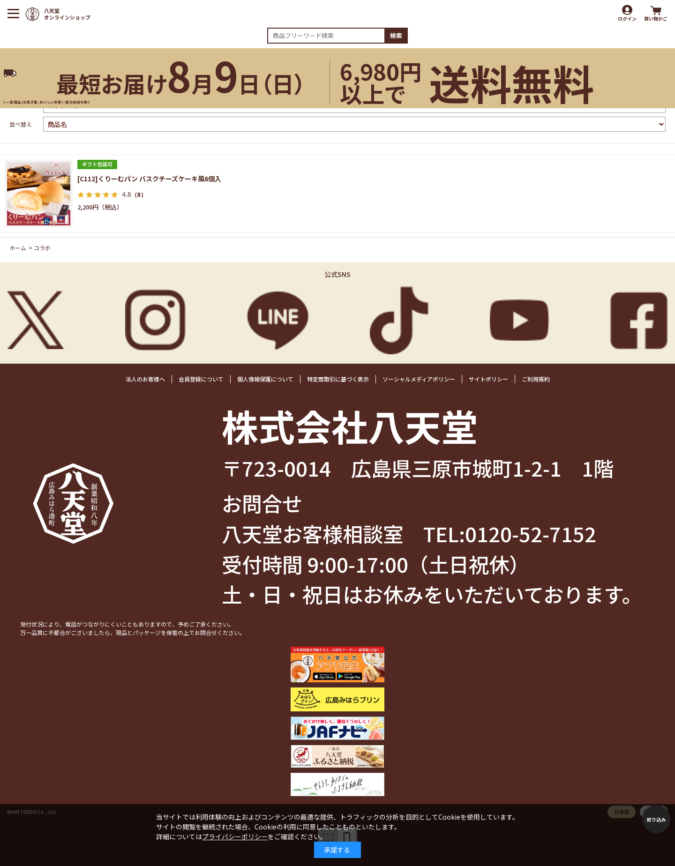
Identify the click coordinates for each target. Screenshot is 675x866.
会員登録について (201, 379)
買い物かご (656, 18)
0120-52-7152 (530, 533)
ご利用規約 (536, 379)
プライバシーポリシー (235, 836)
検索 (396, 35)
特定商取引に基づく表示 (338, 379)
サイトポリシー (488, 379)
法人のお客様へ (145, 379)
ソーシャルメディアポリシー (418, 379)
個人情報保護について (265, 379)
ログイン (627, 18)
